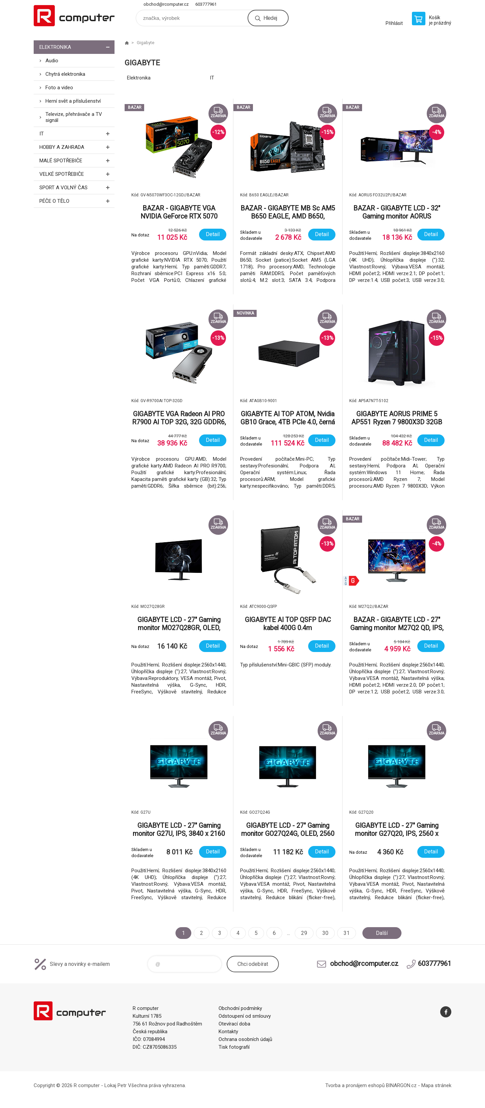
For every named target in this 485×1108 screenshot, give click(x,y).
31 (347, 933)
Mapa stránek (436, 1085)
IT (77, 133)
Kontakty (228, 1032)
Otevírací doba (234, 1024)
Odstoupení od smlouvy (245, 1016)
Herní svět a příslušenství (73, 101)
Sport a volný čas (77, 187)
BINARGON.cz (401, 1085)
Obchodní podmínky (240, 1008)
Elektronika (77, 47)
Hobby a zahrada (77, 147)
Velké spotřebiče (77, 174)
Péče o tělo (77, 200)
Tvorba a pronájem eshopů (355, 1085)
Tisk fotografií (234, 1047)
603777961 (206, 4)
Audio (51, 61)
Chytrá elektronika (65, 74)
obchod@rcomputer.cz (166, 4)
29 (304, 933)
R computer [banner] (74, 15)
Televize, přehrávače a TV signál (73, 117)
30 (325, 933)
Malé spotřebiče (77, 160)
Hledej (270, 18)
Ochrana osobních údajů (245, 1039)
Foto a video (59, 88)
